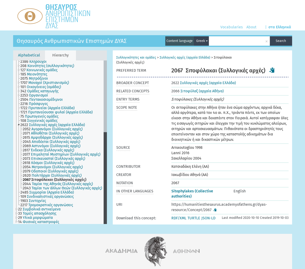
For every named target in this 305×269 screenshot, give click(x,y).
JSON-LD (208, 218)
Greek (202, 41)
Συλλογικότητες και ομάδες (136, 58)
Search (281, 41)
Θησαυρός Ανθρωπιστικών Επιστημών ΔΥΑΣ (72, 41)
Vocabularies (231, 27)
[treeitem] (35, 62)
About (251, 27)
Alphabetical (29, 55)
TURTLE (194, 218)
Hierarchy (60, 55)
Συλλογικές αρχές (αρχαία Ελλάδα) (185, 58)
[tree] (60, 142)
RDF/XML (178, 218)
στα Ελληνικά (279, 27)
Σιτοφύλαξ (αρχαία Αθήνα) (197, 91)
